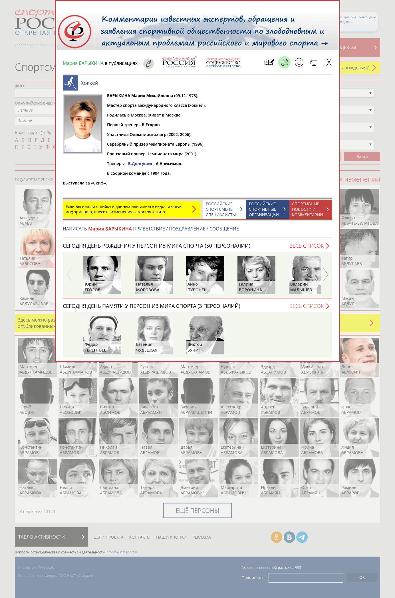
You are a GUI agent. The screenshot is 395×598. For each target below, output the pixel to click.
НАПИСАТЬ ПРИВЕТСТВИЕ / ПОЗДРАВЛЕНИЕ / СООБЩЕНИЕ (151, 231)
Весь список (306, 248)
